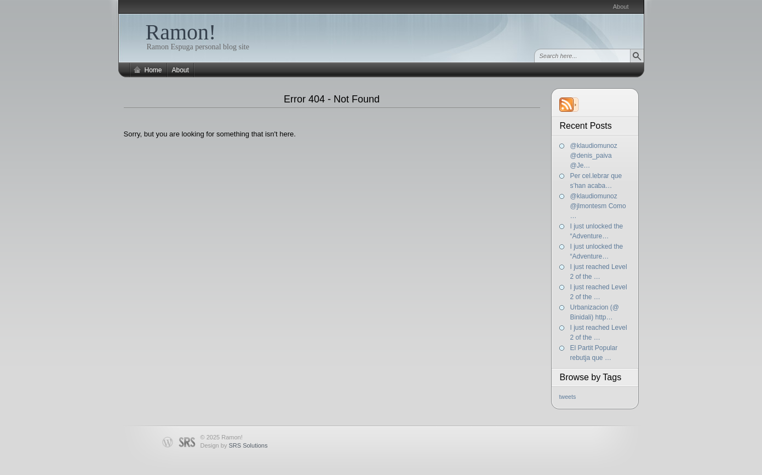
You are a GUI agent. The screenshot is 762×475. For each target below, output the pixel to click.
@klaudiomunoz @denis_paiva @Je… (593, 155)
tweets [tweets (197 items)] (567, 396)
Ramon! (181, 32)
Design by (234, 445)
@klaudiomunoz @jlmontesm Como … (598, 206)
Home (153, 70)
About (621, 6)
